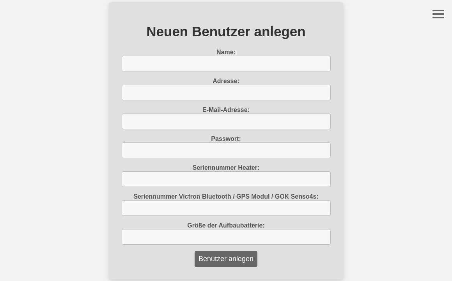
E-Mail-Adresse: (226, 110)
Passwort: (226, 138)
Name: (226, 52)
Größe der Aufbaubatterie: (226, 225)
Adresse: (226, 81)
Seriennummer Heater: (226, 167)
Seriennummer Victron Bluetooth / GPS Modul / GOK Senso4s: (225, 196)
